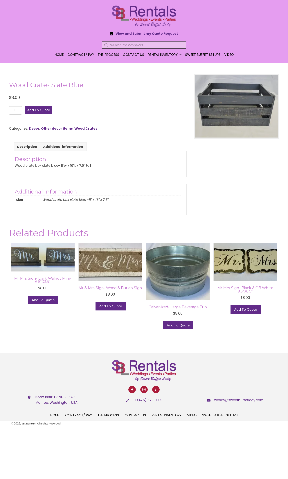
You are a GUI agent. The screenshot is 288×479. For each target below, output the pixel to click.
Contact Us (135, 415)
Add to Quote (38, 110)
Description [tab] (27, 146)
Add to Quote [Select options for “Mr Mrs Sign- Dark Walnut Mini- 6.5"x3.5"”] (43, 300)
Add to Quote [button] (110, 306)
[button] (132, 389)
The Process (108, 415)
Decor (34, 128)
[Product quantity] (15, 110)
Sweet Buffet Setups (220, 415)
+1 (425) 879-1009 (147, 400)
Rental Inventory (166, 415)
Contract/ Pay (78, 415)
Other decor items (57, 128)
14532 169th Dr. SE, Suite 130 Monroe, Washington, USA (56, 400)
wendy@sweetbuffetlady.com (238, 400)
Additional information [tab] (63, 146)
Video (192, 415)
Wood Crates (85, 128)
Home (55, 415)
